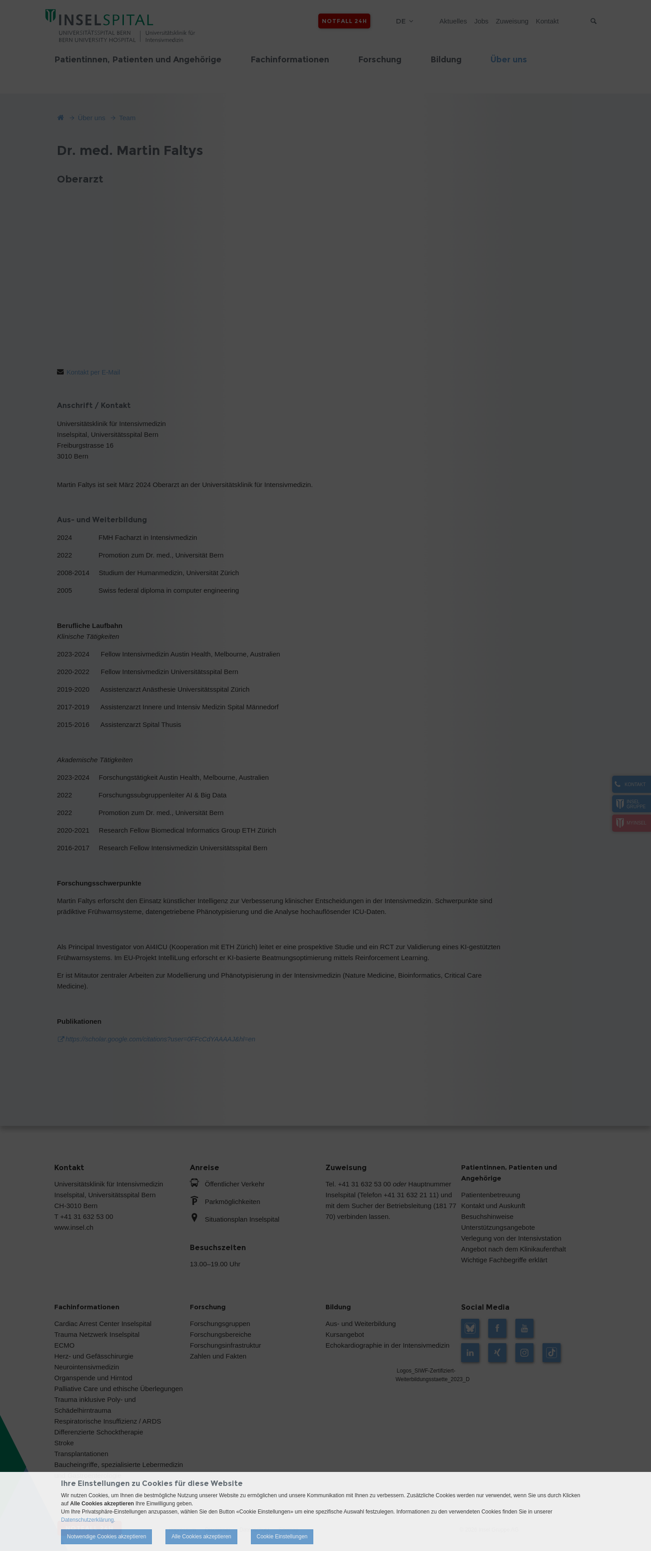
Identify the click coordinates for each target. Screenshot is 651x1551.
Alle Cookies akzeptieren (201, 1536)
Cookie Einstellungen (282, 1536)
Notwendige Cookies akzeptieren (106, 1536)
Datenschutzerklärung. (88, 1520)
